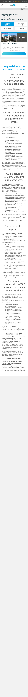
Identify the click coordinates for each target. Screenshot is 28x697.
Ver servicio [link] (14, 54)
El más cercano (21, 24)
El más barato (7, 24)
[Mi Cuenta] (2, 5)
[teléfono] (5, 5)
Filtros (22, 28)
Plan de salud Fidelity (23, 9)
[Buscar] (23, 5)
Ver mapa (8, 28)
